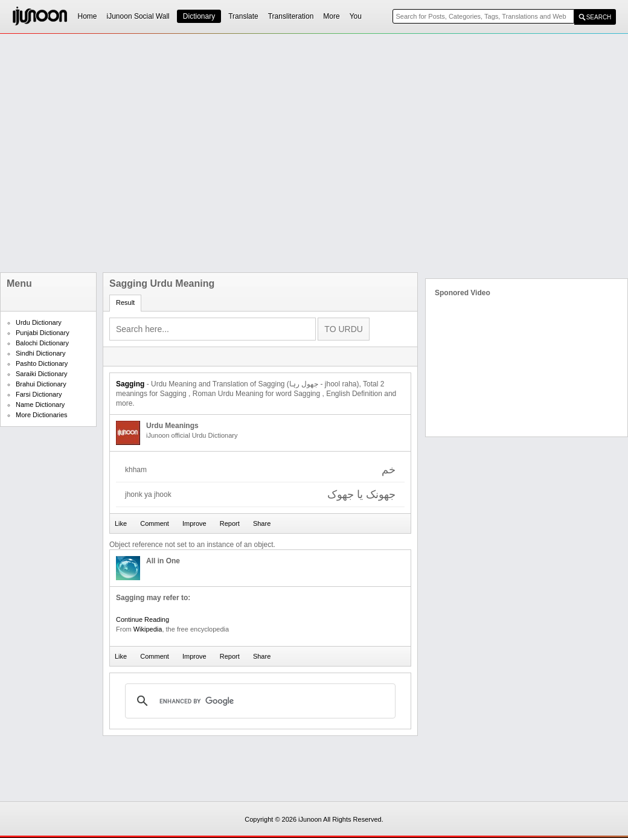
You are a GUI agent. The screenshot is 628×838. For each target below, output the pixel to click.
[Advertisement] (134, 153)
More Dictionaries (42, 414)
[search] (258, 701)
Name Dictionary (40, 404)
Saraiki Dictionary (42, 373)
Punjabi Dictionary (42, 332)
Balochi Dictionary (42, 343)
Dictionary (199, 16)
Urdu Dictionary (39, 322)
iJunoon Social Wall (138, 16)
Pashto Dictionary (42, 363)
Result (125, 302)
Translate (243, 16)
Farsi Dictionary (39, 394)
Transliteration (291, 16)
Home (87, 16)
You (356, 16)
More (331, 16)
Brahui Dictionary (41, 384)
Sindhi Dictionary (41, 353)
